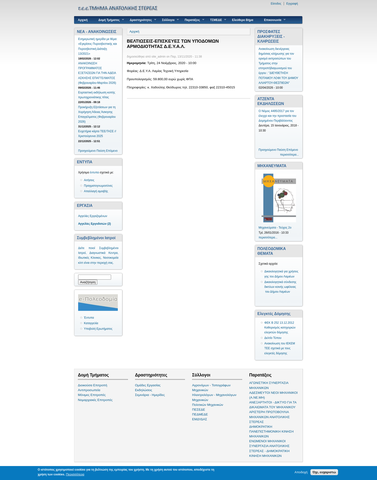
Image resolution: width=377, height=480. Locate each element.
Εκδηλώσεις (143, 390)
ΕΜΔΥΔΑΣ (199, 419)
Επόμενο (112, 150)
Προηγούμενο (87, 150)
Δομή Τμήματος (109, 20)
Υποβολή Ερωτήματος (98, 328)
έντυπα (94, 172)
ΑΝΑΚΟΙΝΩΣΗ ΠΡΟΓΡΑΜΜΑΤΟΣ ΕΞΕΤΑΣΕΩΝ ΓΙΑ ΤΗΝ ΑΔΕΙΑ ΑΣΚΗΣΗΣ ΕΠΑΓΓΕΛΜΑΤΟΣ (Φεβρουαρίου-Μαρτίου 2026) (97, 73)
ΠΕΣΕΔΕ (198, 409)
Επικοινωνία (273, 20)
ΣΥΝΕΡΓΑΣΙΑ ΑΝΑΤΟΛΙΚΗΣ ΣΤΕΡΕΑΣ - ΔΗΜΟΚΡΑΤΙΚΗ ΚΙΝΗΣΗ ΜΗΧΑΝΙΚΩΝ (269, 450)
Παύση (100, 150)
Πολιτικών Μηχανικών (207, 405)
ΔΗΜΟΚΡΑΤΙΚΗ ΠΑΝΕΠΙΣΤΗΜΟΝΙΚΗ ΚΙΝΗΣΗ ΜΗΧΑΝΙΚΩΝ (271, 431)
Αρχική (83, 20)
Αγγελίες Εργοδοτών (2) (94, 223)
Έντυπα (89, 317)
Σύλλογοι (168, 20)
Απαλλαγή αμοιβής (96, 191)
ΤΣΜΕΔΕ (216, 20)
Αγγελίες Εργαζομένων (92, 216)
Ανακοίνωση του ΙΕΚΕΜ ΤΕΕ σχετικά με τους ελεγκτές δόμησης (279, 348)
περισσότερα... (289, 154)
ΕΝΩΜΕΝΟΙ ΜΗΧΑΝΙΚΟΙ (267, 441)
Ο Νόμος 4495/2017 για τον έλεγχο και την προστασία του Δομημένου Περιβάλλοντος (277, 115)
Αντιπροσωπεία (89, 390)
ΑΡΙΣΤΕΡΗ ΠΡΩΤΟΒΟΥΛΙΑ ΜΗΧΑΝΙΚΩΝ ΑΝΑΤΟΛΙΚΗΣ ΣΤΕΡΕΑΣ (269, 416)
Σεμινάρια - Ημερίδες (150, 395)
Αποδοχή (301, 472)
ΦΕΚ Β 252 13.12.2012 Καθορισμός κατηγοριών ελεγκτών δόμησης (280, 327)
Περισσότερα (75, 474)
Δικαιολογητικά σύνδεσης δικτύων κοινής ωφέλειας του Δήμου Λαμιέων (280, 286)
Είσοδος (276, 3)
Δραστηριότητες (141, 20)
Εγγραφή (292, 3)
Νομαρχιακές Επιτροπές (95, 400)
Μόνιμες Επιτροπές (92, 395)
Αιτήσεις (89, 180)
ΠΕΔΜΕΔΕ (200, 414)
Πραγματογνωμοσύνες (98, 185)
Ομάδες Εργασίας (148, 385)
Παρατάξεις (192, 20)
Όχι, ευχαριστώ (324, 472)
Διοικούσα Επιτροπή (92, 385)
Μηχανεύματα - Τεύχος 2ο (275, 227)
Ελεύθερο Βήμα (242, 20)
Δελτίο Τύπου (273, 338)
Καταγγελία (91, 323)
